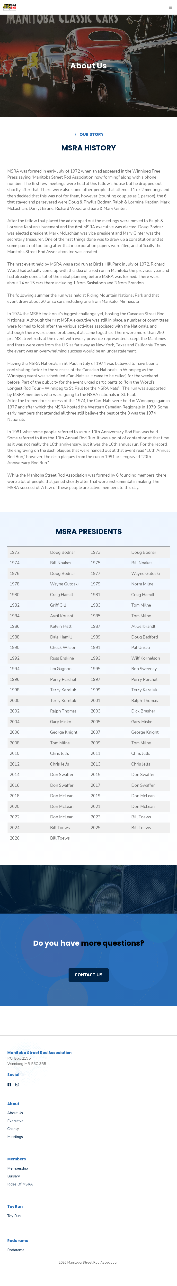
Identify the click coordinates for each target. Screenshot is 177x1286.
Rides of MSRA (20, 1184)
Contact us (89, 975)
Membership (17, 1168)
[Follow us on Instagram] (17, 1084)
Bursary (13, 1176)
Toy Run (14, 1215)
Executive (15, 1121)
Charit (12, 1128)
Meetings (15, 1136)
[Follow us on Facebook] (9, 1084)
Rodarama (15, 1250)
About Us (15, 1112)
